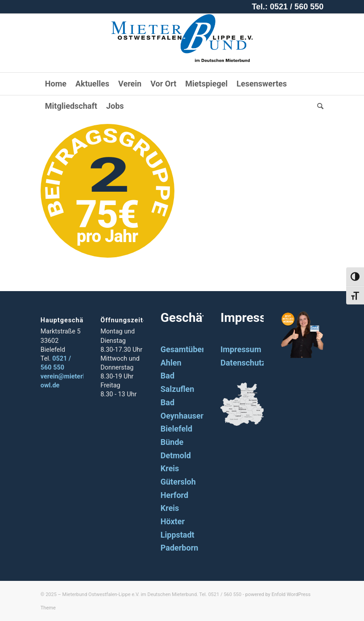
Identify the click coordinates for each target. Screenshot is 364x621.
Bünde (172, 442)
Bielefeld (176, 428)
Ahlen (171, 362)
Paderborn (180, 547)
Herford (174, 495)
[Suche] (318, 106)
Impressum (240, 349)
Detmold (176, 455)
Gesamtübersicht (192, 349)
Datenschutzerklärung (260, 362)
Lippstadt (177, 534)
